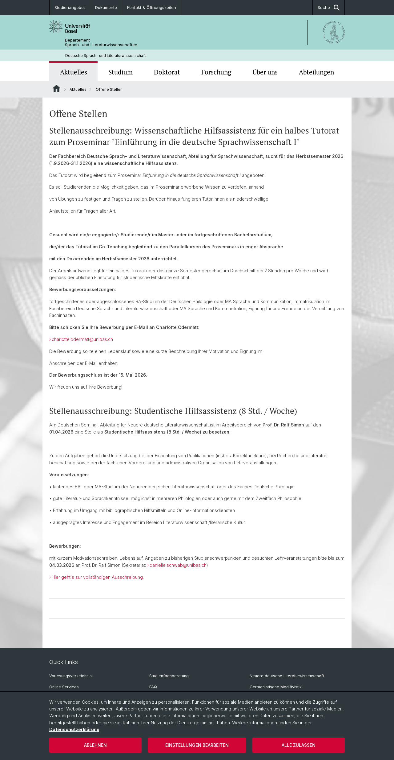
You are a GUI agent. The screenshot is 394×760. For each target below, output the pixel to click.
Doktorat (167, 72)
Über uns (265, 72)
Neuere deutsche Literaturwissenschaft (287, 676)
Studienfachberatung (169, 676)
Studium (120, 72)
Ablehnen (95, 745)
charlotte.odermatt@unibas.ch (82, 339)
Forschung (216, 72)
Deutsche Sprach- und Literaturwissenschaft (105, 55)
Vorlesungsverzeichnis (70, 676)
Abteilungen (316, 72)
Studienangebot (69, 7)
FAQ (153, 687)
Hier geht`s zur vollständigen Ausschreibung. (98, 577)
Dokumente (106, 7)
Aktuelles (73, 72)
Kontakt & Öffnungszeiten (151, 7)
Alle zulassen (299, 745)
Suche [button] (329, 7)
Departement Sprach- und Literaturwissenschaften (101, 42)
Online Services (64, 687)
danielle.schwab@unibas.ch (178, 565)
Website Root (56, 88)
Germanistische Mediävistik (276, 687)
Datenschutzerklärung (74, 729)
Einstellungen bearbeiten (197, 745)
